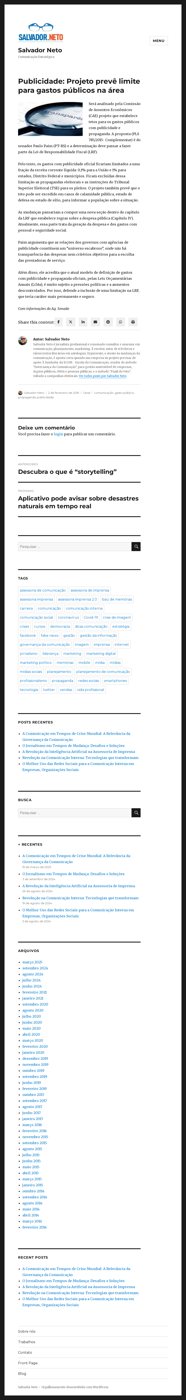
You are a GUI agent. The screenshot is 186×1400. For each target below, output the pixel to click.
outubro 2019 (33, 1070)
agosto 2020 (32, 1010)
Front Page (28, 1363)
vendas (66, 690)
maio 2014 (31, 1209)
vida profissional (90, 690)
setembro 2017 (34, 1101)
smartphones (115, 681)
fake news (49, 636)
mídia (100, 663)
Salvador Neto (40, 50)
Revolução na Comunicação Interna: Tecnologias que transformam (80, 758)
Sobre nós (26, 1331)
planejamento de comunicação (103, 672)
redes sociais (88, 681)
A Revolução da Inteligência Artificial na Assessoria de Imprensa (78, 751)
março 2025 (32, 962)
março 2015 (32, 1179)
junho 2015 (31, 1161)
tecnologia (29, 690)
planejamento (59, 672)
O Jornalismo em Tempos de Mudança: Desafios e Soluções (73, 745)
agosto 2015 (32, 1149)
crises (24, 626)
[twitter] (70, 322)
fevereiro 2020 (35, 1046)
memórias (65, 663)
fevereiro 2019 (34, 1088)
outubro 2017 (33, 1094)
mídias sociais (31, 672)
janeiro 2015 (32, 1185)
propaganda (27, 397)
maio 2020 (31, 1028)
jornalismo (28, 654)
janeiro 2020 (33, 1052)
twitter (49, 690)
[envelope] (95, 322)
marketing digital (101, 654)
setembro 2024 (35, 968)
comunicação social (36, 617)
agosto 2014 (32, 1203)
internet (122, 645)
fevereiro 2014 (34, 1227)
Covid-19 (91, 617)
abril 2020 (31, 1034)
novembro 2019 (35, 1064)
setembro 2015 (34, 1143)
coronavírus (68, 617)
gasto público (124, 392)
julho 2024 (31, 980)
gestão (69, 636)
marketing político (36, 663)
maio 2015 (30, 1167)
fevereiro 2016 (34, 1131)
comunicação (103, 392)
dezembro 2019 (35, 1058)
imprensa (102, 645)
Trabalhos (26, 1342)
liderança (50, 654)
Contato (25, 1353)
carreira (26, 608)
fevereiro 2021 (34, 992)
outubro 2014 (33, 1191)
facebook (28, 636)
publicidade (45, 397)
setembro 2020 (35, 1004)
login (58, 434)
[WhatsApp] (120, 322)
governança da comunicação (45, 645)
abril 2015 (30, 1173)
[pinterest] (108, 322)
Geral (86, 392)
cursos (39, 626)
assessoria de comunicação (43, 590)
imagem (82, 645)
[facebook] (59, 322)
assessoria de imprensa (90, 590)
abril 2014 (30, 1215)
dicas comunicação (91, 626)
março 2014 (32, 1221)
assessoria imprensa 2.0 (77, 599)
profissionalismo (33, 681)
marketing (72, 654)
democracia (60, 626)
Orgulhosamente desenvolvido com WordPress (75, 1387)
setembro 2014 (34, 1197)
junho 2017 (31, 1113)
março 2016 (32, 1125)
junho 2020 (32, 1022)
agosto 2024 (32, 974)
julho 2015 (31, 1155)
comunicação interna (84, 608)
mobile (84, 663)
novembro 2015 (35, 1137)
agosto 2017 (32, 1107)
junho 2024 (32, 986)
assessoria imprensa (36, 599)
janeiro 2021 (32, 998)
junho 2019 (31, 1082)
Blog (22, 1374)
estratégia (120, 626)
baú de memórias (117, 599)
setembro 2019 (34, 1076)
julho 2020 (31, 1016)
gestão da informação (98, 636)
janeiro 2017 (32, 1119)
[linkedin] (83, 322)
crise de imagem (117, 617)
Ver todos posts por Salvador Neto (102, 376)
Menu (159, 41)
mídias (115, 663)
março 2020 (32, 1040)
